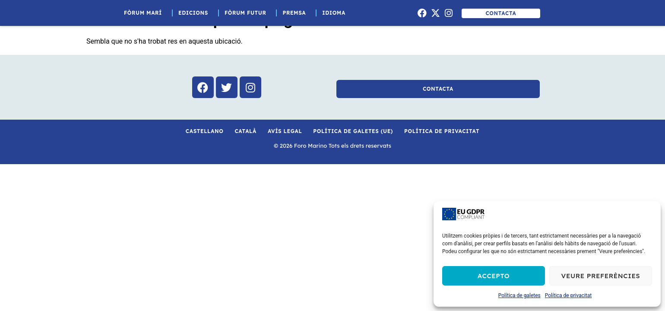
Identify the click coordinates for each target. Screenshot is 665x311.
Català (245, 131)
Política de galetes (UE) (353, 131)
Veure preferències (600, 276)
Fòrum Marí (145, 13)
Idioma (336, 13)
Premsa (296, 13)
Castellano (205, 131)
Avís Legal (285, 131)
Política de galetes (519, 295)
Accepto (494, 276)
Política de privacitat (568, 295)
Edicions (195, 13)
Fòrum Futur (248, 13)
